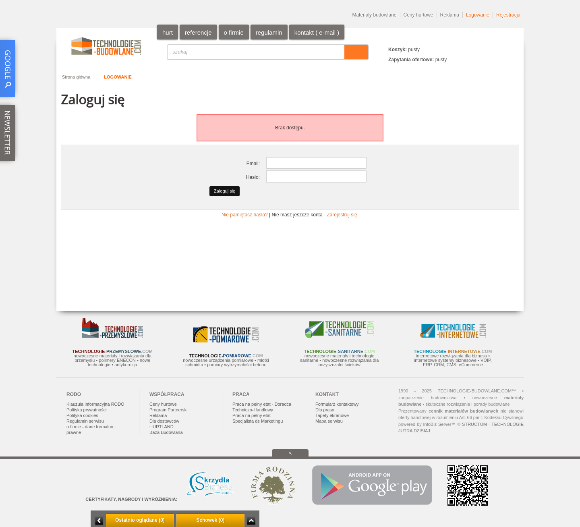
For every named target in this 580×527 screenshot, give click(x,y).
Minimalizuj (99, 521)
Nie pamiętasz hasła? (245, 215)
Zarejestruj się (342, 215)
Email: (253, 163)
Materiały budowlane (374, 15)
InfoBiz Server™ (439, 424)
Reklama (449, 15)
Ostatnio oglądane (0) (140, 520)
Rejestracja (508, 15)
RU (501, 37)
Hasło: (253, 177)
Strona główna (76, 77)
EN (491, 37)
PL (481, 37)
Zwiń (251, 520)
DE (511, 37)
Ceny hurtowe (418, 15)
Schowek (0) (210, 520)
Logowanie (477, 15)
